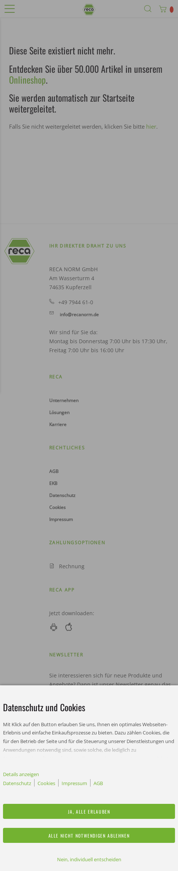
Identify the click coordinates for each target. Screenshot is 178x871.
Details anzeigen (21, 774)
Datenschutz (17, 783)
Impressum (74, 783)
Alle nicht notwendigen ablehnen (89, 835)
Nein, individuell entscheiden (89, 859)
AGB (98, 783)
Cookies (46, 783)
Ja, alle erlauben (89, 811)
